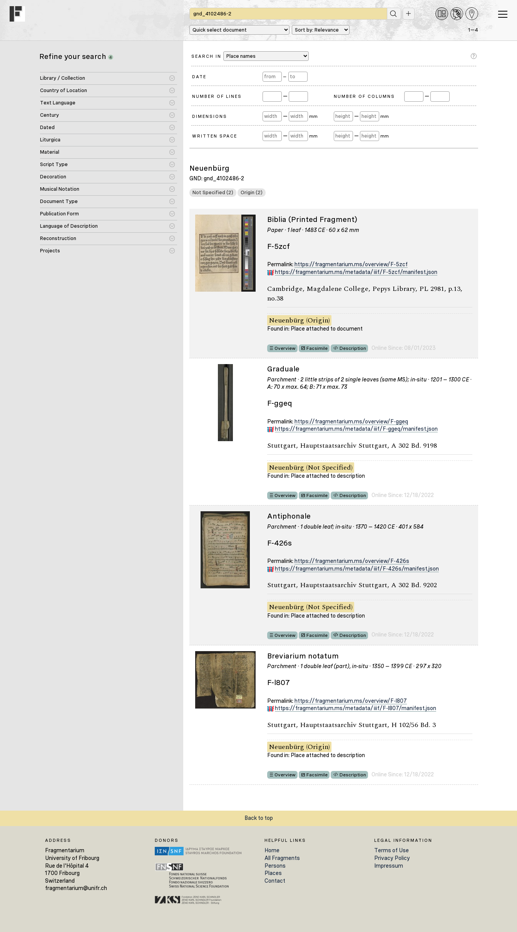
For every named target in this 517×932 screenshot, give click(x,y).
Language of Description (69, 226)
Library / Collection (62, 78)
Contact (274, 881)
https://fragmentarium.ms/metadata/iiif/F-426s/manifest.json (357, 569)
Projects (50, 251)
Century (49, 115)
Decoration (53, 177)
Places (273, 873)
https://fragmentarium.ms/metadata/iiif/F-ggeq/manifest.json (356, 429)
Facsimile (317, 348)
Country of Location (63, 90)
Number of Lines (217, 96)
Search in (250, 56)
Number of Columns (364, 96)
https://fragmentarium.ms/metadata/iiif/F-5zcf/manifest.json (356, 272)
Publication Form (59, 214)
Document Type (59, 201)
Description (353, 348)
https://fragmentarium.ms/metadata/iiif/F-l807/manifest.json (355, 708)
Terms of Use (391, 850)
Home (271, 850)
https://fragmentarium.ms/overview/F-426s (351, 561)
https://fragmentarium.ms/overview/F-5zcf (351, 264)
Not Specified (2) (212, 192)
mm (313, 116)
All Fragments (282, 858)
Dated (47, 127)
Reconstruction (58, 238)
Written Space (214, 136)
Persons (275, 866)
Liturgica (50, 140)
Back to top (258, 818)
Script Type (54, 164)
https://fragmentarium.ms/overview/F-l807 (350, 701)
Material (49, 152)
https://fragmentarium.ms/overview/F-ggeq (351, 421)
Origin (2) (252, 192)
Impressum (388, 866)
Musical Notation (59, 189)
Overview (285, 348)
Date (199, 76)
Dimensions (209, 116)
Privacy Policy (392, 858)
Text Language (57, 103)
